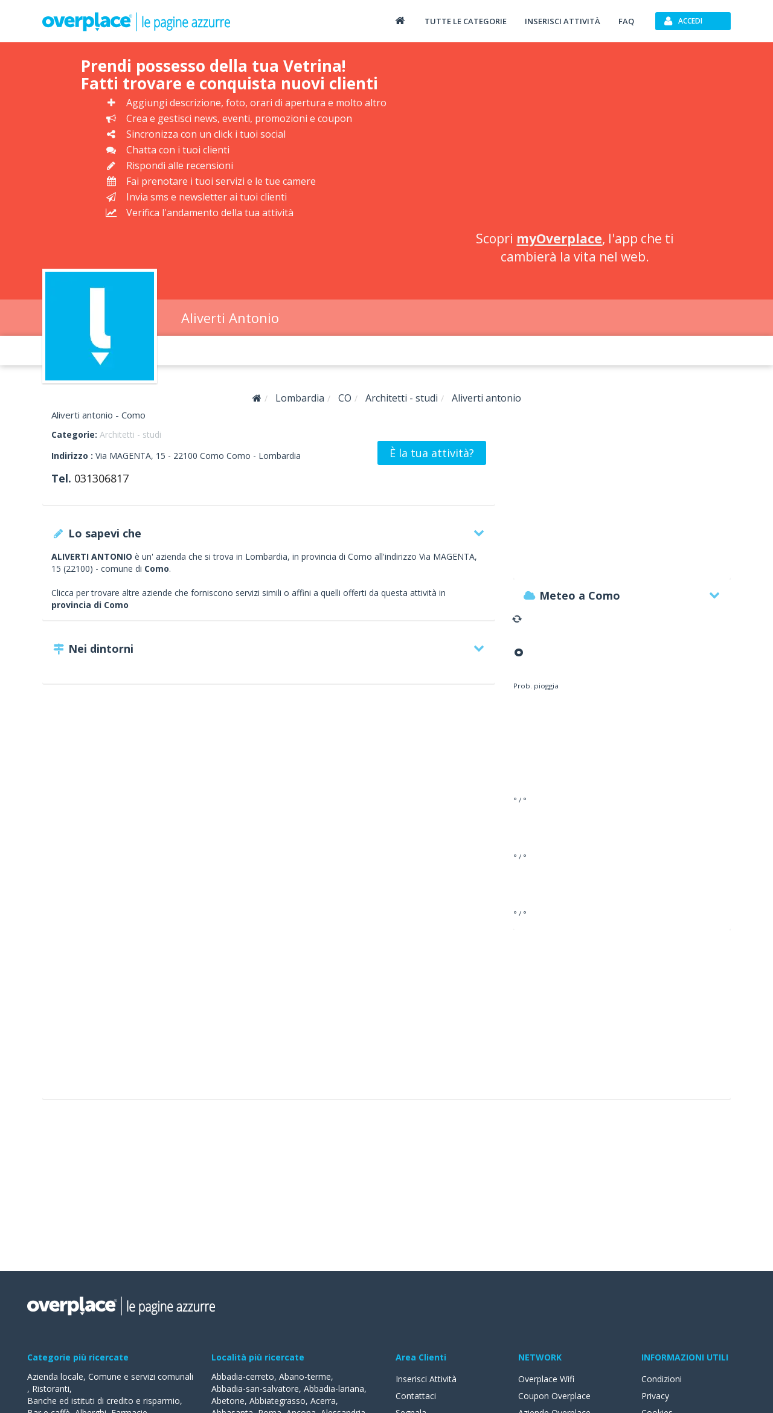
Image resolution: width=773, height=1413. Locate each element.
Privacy (655, 1396)
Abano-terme (305, 1376)
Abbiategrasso (277, 1400)
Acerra (323, 1400)
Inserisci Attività (426, 1379)
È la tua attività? (432, 453)
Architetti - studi (130, 434)
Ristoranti (50, 1388)
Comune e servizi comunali (140, 1376)
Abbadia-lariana (334, 1388)
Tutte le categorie (466, 21)
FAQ (626, 21)
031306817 (101, 478)
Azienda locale (55, 1376)
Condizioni (661, 1379)
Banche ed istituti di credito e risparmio (103, 1400)
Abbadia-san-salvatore (255, 1388)
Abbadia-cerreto (242, 1376)
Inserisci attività (562, 21)
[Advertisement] (575, 138)
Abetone (228, 1400)
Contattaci (416, 1396)
